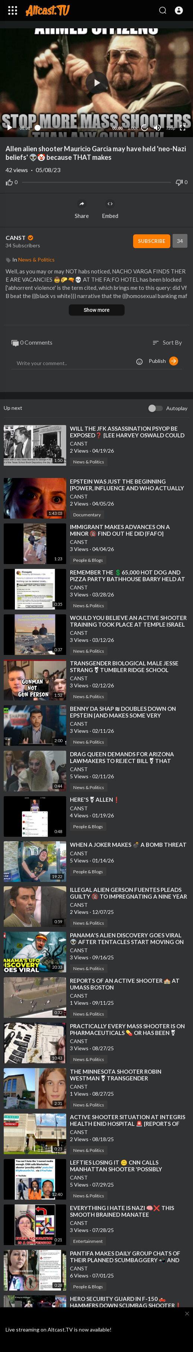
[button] (178, 10)
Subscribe (151, 241)
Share (82, 209)
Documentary (87, 514)
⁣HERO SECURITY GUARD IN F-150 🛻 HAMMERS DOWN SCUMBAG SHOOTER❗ (126, 1302)
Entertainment (88, 1241)
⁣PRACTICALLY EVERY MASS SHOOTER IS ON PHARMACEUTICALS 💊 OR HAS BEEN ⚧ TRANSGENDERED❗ (127, 1033)
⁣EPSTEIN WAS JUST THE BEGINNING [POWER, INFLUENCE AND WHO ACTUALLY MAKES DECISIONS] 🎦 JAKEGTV (127, 488)
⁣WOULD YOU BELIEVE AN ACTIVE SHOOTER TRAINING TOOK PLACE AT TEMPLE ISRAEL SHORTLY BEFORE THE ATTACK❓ (128, 624)
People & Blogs (88, 560)
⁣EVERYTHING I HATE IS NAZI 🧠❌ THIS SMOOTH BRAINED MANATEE (122, 1211)
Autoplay (176, 408)
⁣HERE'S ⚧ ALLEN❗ (95, 799)
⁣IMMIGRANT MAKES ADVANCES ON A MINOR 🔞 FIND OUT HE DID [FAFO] (120, 530)
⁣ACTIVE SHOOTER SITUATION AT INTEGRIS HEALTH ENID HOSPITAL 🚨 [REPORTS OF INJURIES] (127, 1124)
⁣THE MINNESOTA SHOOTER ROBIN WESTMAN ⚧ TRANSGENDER (115, 1075)
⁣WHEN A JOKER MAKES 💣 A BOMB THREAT (128, 844)
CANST (20, 237)
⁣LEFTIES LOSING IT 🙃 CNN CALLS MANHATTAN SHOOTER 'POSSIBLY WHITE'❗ (116, 1169)
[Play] (9, 128)
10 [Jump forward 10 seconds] (145, 127)
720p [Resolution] (170, 128)
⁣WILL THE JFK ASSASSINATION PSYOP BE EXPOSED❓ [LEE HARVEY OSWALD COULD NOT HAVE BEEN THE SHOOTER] (127, 435)
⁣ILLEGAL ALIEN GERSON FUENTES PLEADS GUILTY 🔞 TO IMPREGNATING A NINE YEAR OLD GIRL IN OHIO (128, 896)
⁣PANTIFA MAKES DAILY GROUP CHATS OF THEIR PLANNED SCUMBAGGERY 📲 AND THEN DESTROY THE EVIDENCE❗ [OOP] (125, 1260)
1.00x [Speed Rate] (133, 128)
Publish (163, 361)
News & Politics (36, 259)
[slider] (71, 128)
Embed (110, 209)
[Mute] (157, 128)
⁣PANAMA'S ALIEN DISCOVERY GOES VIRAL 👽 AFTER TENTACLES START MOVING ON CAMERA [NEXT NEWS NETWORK (127, 942)
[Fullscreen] (182, 128)
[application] (96, 82)
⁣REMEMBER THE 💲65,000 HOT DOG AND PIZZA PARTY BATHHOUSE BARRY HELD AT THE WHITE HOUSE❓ (127, 579)
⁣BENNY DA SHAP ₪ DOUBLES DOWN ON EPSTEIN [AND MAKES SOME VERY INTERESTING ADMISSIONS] (123, 715)
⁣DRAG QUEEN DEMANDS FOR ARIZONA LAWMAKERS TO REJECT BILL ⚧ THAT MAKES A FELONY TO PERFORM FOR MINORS (129, 761)
